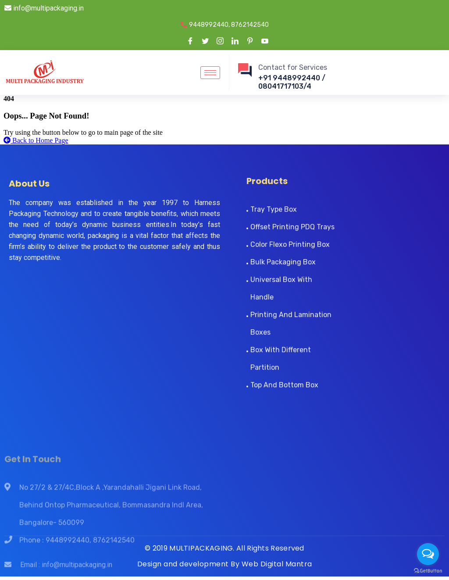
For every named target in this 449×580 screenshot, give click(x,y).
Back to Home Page (36, 140)
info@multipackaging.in (44, 8)
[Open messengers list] (428, 554)
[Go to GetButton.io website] (428, 571)
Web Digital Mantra (277, 564)
